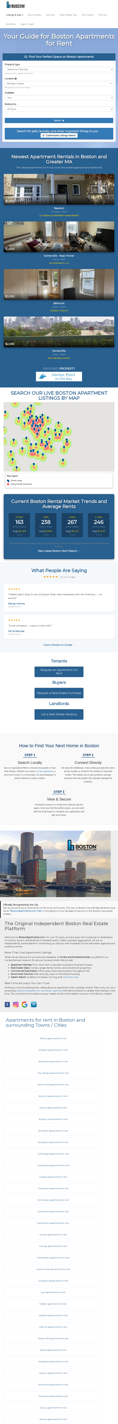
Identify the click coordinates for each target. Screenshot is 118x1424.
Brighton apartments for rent (85, 1073)
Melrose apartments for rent (85, 1177)
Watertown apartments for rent (85, 1281)
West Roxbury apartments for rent (85, 1292)
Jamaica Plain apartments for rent (30, 1154)
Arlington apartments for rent (85, 1038)
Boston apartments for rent (30, 1073)
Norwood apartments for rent (85, 1211)
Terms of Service (19, 1375)
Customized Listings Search (59, 135)
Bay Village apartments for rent (85, 1050)
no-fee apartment (45, 771)
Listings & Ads (14, 15)
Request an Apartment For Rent (59, 671)
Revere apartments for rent (85, 1223)
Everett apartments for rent (85, 1130)
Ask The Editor (17, 1357)
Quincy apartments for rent (30, 1223)
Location (11, 78)
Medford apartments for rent (30, 1177)
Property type (12, 64)
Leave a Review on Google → (59, 645)
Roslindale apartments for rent (30, 1234)
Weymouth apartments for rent (30, 1304)
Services (50, 15)
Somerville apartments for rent (85, 1246)
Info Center (87, 15)
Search (59, 120)
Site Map (14, 1389)
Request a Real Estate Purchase (59, 693)
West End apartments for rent (30, 1292)
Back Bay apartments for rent (30, 1050)
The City (102, 15)
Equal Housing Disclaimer (23, 1385)
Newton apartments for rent (86, 1200)
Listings (14, 1320)
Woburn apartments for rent (86, 1304)
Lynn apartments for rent (30, 1165)
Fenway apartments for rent (30, 1142)
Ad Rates (11, 24)
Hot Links (15, 1352)
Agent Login (27, 24)
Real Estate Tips (68, 15)
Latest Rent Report (20, 1394)
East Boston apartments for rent (30, 1130)
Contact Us (16, 1366)
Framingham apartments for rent (85, 1142)
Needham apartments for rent (30, 1200)
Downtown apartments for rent (85, 1119)
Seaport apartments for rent (30, 1246)
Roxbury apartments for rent (85, 1234)
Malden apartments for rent (85, 1165)
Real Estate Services (21, 1334)
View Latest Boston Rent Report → (59, 551)
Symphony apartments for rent (30, 1269)
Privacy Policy (17, 1380)
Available (9, 92)
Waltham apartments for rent (30, 1281)
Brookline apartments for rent (30, 1084)
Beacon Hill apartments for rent (30, 1061)
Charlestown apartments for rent (85, 1096)
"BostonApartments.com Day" (26, 911)
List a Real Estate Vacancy (59, 714)
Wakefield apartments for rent (85, 1269)
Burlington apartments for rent (85, 1084)
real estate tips (70, 977)
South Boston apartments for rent (30, 1257)
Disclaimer (15, 1371)
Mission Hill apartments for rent (30, 1188)
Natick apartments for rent (85, 1188)
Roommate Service (20, 1329)
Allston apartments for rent (30, 1038)
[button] (59, 83)
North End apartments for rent (30, 1211)
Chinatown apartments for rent (85, 1107)
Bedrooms (10, 104)
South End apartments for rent (85, 1257)
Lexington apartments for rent (85, 1154)
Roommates (34, 15)
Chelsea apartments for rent (30, 1107)
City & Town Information (23, 1348)
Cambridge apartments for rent (30, 1096)
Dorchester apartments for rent (30, 1119)
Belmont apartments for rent (85, 1061)
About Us (15, 1362)
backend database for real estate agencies (39, 990)
